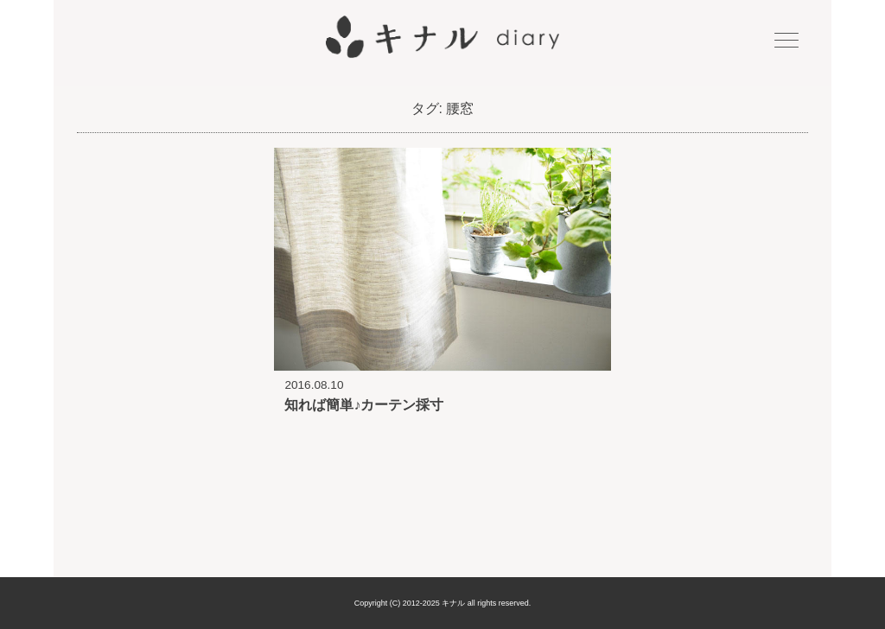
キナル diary (442, 37)
